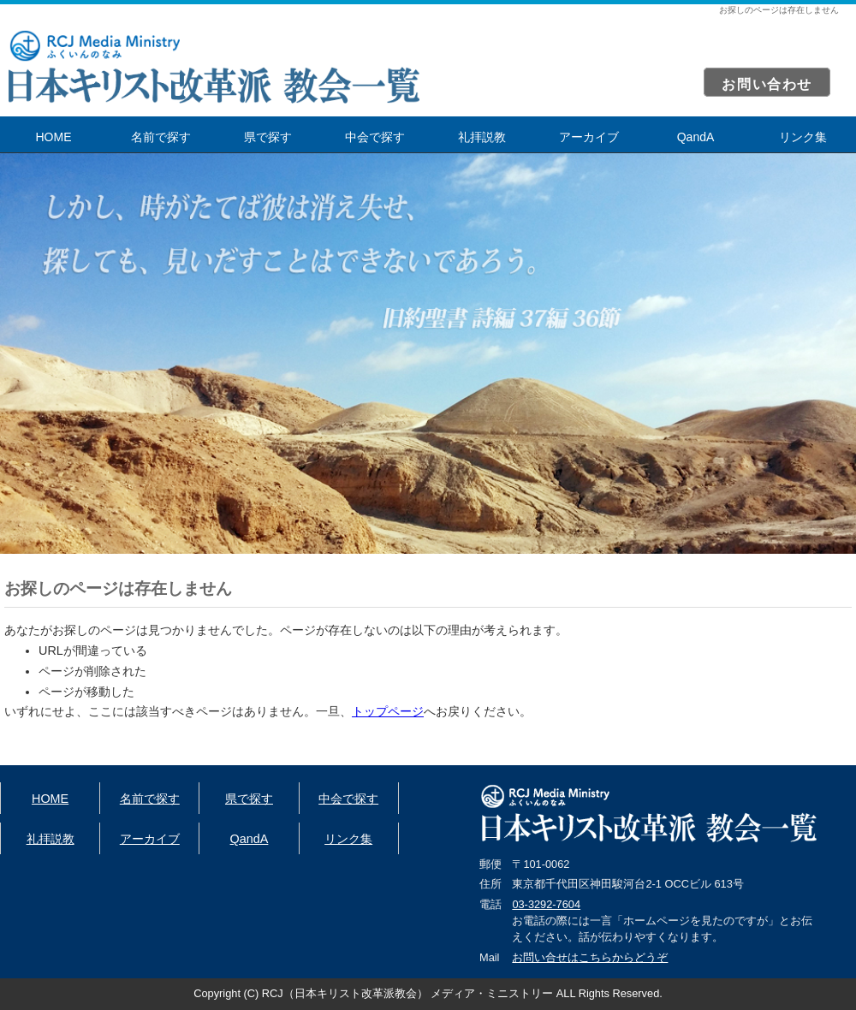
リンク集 (803, 137)
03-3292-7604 (546, 904)
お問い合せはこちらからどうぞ (590, 957)
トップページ (388, 711)
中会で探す (375, 137)
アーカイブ (589, 137)
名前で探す (161, 137)
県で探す (268, 137)
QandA (696, 137)
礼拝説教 (482, 137)
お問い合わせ (767, 84)
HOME (54, 137)
